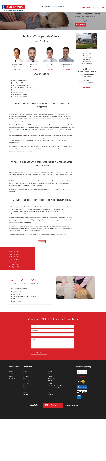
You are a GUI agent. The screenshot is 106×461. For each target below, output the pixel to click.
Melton (49, 374)
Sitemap (36, 414)
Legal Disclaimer (20, 414)
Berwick (25, 371)
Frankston (25, 392)
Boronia (25, 374)
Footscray (25, 390)
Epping (25, 387)
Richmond (50, 392)
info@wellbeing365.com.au (84, 21)
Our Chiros (47, 6)
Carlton (25, 378)
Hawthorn (25, 394)
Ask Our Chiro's (55, 405)
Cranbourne (26, 385)
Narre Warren (51, 378)
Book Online (86, 8)
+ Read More (17, 69)
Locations (54, 6)
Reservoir (50, 390)
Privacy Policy (13, 414)
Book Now (86, 87)
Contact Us (61, 6)
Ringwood (50, 394)
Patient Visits (34, 283)
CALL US (100, 7)
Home (42, 6)
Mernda (50, 376)
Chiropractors (24, 283)
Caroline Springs (27, 381)
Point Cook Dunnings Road (55, 385)
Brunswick (26, 376)
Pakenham (50, 383)
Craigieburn (26, 383)
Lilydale (50, 371)
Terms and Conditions (29, 414)
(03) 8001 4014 (80, 19)
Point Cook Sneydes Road (54, 387)
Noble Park (51, 381)
